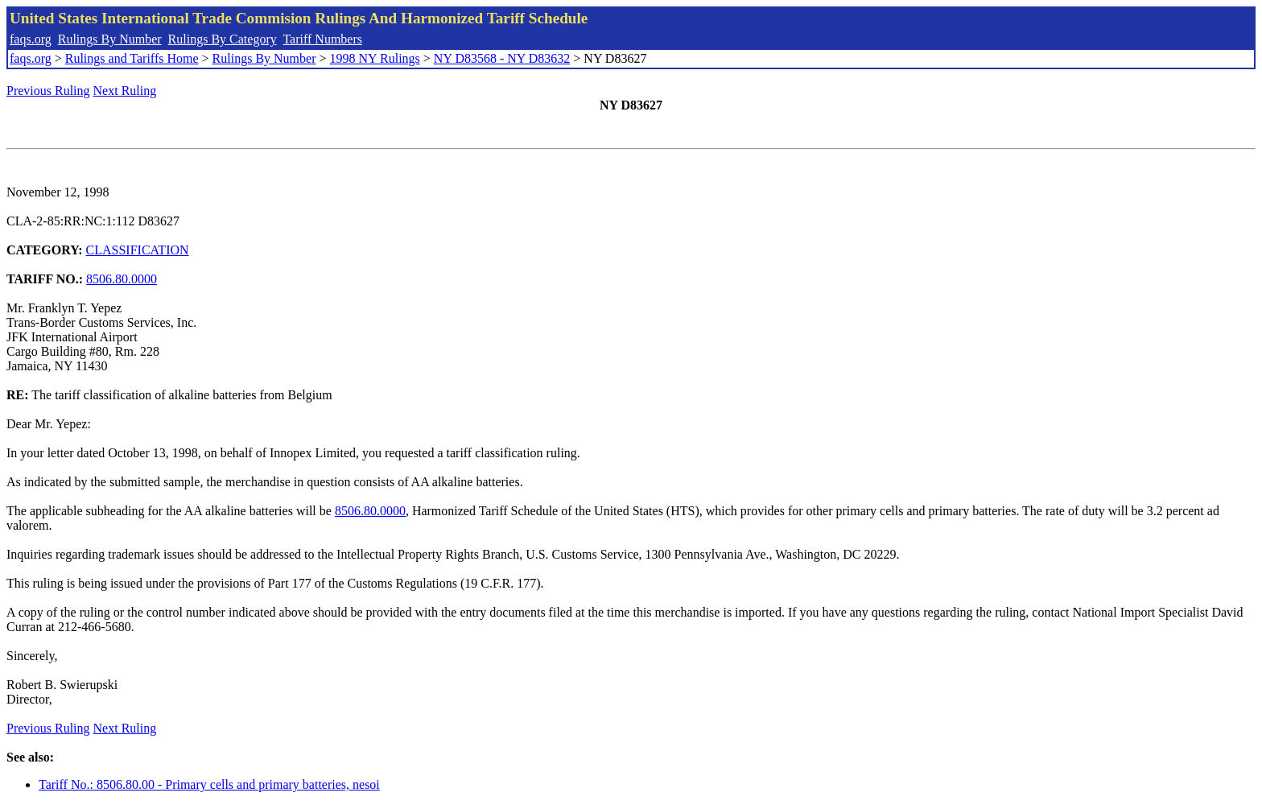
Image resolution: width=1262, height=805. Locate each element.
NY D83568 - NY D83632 (502, 58)
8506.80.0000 (121, 279)
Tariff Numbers (322, 39)
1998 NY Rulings (375, 58)
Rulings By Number (110, 39)
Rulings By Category (222, 39)
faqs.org (31, 39)
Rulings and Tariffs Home (132, 58)
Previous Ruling (48, 90)
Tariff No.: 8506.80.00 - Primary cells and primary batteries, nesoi (209, 784)
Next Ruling (125, 90)
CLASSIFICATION (137, 250)
